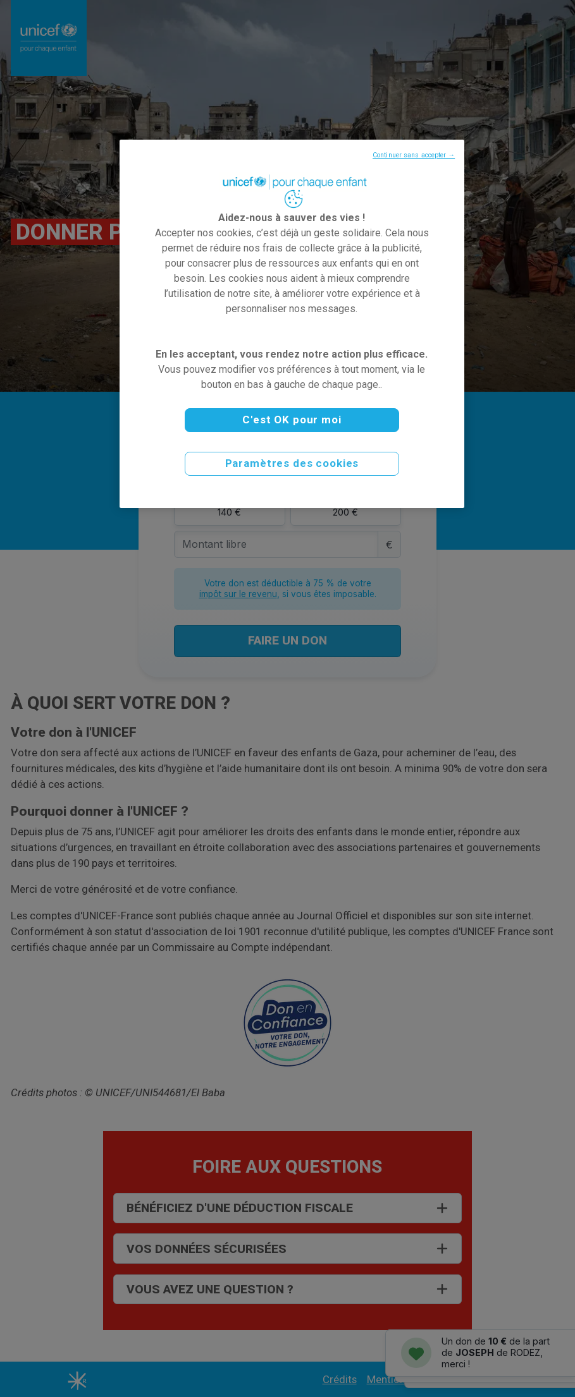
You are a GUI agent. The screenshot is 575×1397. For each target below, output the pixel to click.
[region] (292, 324)
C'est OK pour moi (291, 419)
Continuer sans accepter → (414, 155)
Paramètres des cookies (292, 463)
